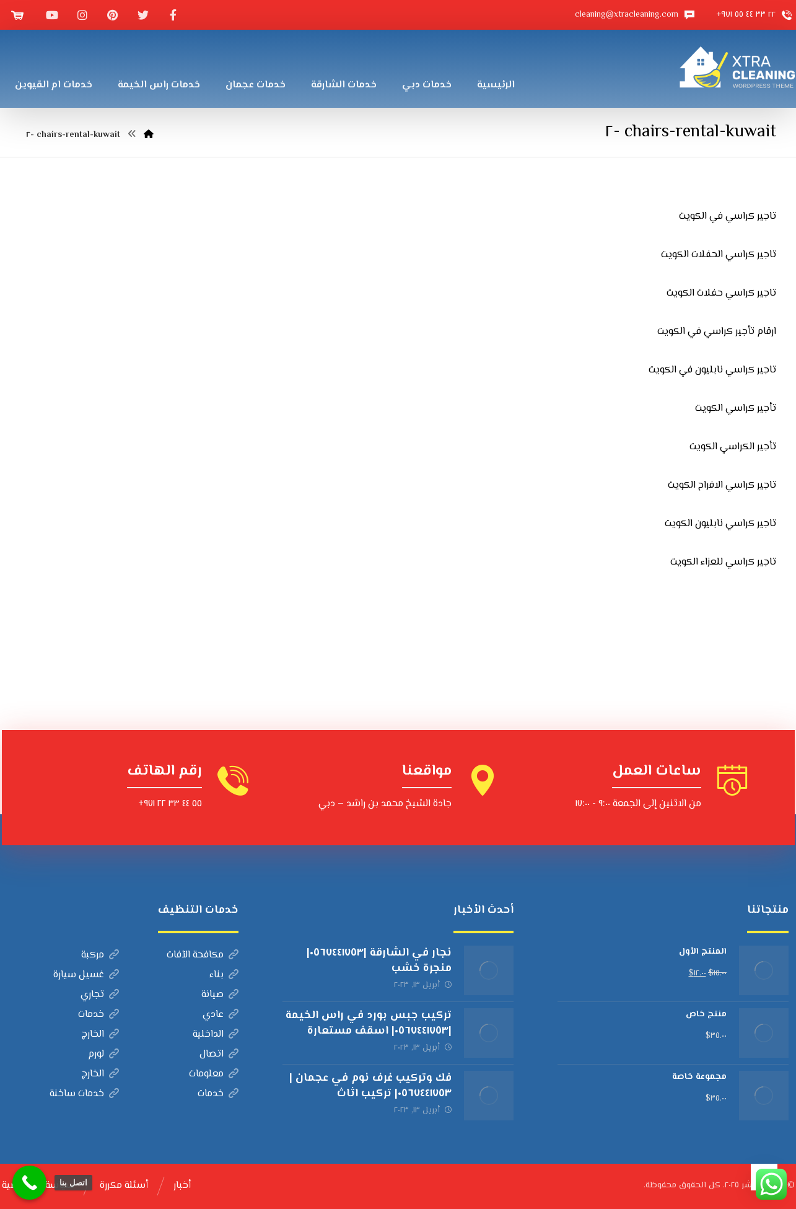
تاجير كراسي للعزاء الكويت (723, 562)
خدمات (98, 1014)
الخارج (100, 1034)
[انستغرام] (82, 15)
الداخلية (215, 1034)
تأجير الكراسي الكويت (732, 447)
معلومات (213, 1074)
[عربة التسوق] (17, 15)
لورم (103, 1054)
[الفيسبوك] (173, 15)
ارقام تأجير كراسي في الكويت (716, 332)
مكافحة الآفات (202, 955)
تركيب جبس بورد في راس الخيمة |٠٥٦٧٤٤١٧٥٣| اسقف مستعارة (369, 1023)
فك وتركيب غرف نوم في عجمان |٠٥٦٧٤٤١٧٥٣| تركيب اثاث (370, 1086)
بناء (223, 975)
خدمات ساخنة (84, 1094)
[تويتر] (143, 15)
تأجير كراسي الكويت (735, 408)
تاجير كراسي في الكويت (727, 216)
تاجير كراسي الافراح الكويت (722, 485)
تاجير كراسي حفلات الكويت (721, 293)
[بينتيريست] (113, 15)
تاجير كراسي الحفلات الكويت (718, 255)
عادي (220, 1014)
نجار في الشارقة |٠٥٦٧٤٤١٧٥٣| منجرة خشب (379, 960)
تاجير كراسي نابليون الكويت (720, 524)
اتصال (218, 1054)
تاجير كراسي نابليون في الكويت (712, 370)
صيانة (219, 995)
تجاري (100, 995)
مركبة (100, 955)
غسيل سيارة (86, 975)
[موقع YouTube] (52, 15)
